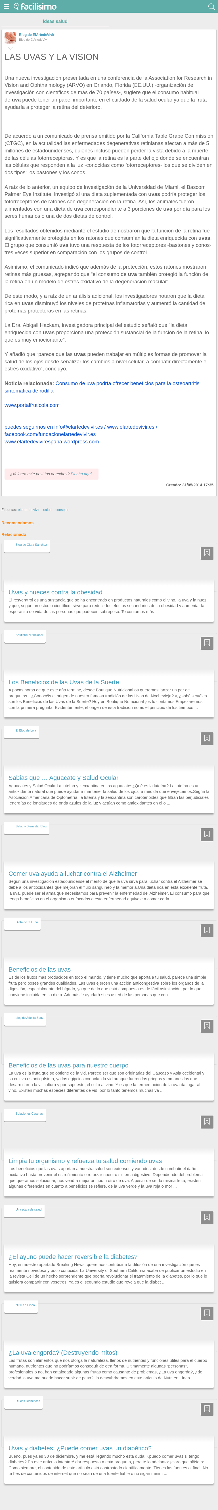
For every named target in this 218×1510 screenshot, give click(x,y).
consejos (62, 510)
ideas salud (55, 21)
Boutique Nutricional (29, 635)
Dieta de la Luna (27, 922)
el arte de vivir (28, 510)
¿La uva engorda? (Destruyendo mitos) (63, 1352)
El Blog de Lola (26, 730)
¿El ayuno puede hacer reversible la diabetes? (73, 1256)
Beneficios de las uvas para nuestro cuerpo (69, 1065)
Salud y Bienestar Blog (31, 826)
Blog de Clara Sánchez (31, 544)
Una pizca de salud (29, 1209)
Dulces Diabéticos (28, 1401)
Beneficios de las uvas (40, 969)
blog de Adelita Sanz (29, 1017)
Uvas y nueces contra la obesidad (55, 592)
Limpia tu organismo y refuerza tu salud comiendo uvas (85, 1160)
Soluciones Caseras (29, 1113)
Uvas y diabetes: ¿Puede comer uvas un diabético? (80, 1448)
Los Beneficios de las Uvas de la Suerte (64, 682)
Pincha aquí (81, 474)
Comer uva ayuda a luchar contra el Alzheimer (73, 873)
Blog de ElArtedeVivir (36, 35)
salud (47, 510)
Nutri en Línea (25, 1305)
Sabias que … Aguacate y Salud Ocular (63, 777)
